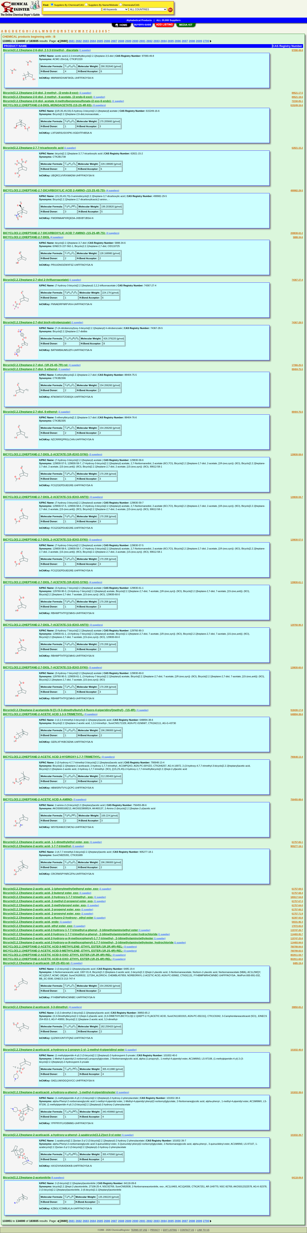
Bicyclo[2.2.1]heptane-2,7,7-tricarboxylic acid (33, 147)
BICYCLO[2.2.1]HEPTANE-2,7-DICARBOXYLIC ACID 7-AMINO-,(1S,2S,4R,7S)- (54, 233)
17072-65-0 (297, 926)
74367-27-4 (297, 280)
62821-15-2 (297, 148)
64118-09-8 (297, 1177)
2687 (114, 41)
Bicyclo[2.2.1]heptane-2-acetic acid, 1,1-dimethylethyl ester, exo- (46, 842)
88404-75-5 (297, 369)
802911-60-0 (296, 959)
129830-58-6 (296, 454)
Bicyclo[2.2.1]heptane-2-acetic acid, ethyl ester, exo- (38, 926)
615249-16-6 (296, 105)
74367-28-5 (297, 322)
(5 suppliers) (57, 1177)
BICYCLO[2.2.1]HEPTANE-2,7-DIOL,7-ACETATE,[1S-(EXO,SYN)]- (45, 667)
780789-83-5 (296, 951)
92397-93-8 (297, 918)
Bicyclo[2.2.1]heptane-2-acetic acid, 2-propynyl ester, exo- (42, 913)
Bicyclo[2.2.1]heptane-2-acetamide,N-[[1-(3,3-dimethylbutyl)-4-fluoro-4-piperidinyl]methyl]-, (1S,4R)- (69, 710)
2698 (192, 41)
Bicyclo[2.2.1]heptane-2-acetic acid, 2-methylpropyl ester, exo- (45, 905)
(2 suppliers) (122, 1092)
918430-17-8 (296, 710)
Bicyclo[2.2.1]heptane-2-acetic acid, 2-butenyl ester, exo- (41, 892)
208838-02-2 (296, 233)
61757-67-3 (297, 901)
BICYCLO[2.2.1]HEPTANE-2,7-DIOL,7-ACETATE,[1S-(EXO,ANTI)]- (46, 624)
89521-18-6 (297, 97)
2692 (149, 41)
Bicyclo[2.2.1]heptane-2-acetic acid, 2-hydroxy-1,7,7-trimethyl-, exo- (48, 897)
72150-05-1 (297, 101)
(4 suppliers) (112, 190)
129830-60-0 (296, 667)
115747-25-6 (296, 938)
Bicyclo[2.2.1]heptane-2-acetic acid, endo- (31, 921)
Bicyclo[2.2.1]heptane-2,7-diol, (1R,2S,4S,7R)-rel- (35, 365)
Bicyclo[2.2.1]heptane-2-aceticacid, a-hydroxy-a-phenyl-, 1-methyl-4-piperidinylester (59, 1092)
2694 (163, 41)
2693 (156, 41)
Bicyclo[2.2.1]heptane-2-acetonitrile (27, 1177)
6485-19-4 (298, 963)
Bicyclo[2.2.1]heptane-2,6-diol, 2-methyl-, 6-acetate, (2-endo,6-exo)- (48, 96)
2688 (121, 41)
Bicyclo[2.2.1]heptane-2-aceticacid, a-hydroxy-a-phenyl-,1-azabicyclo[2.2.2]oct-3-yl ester (62, 1134)
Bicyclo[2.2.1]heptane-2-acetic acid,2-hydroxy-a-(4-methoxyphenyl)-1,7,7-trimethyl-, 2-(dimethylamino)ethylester (78, 938)
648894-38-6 (296, 714)
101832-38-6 (296, 1092)
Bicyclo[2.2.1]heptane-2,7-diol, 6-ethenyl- (30, 411)
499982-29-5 (296, 190)
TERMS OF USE (139, 1230)
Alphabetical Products (139, 20)
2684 (93, 41)
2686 (107, 41)
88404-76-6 (297, 412)
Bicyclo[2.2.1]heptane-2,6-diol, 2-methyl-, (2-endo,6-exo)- (41, 92)
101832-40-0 (296, 1050)
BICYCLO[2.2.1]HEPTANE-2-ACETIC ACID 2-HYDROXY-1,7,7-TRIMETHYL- (52, 756)
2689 (128, 41)
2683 (86, 41)
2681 (71, 41)
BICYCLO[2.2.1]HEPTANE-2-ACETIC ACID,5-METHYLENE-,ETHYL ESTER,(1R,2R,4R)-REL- (63, 946)
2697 (185, 41)
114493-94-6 (296, 942)
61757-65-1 (297, 842)
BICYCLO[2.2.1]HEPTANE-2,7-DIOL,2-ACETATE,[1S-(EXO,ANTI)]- (46, 497)
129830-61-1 (296, 582)
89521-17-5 (297, 93)
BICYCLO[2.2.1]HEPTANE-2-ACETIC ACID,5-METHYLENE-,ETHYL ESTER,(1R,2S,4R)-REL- (63, 950)
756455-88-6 (296, 799)
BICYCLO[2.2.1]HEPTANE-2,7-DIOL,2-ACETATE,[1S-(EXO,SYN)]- (45, 539)
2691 (142, 41)
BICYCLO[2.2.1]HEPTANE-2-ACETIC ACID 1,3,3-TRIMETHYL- (43, 714)
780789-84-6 (296, 947)
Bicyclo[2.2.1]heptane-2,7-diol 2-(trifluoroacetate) (36, 279)
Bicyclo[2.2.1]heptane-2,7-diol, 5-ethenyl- (30, 369)
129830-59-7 (296, 497)
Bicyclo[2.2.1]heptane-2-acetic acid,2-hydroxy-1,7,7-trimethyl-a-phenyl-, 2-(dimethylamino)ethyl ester (70, 930)
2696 (178, 41)
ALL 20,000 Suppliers (168, 20)
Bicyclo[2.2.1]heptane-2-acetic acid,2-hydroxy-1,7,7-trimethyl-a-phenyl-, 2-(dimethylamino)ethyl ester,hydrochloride (80, 934)
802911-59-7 (296, 955)
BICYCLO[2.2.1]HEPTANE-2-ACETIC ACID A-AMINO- (38, 799)
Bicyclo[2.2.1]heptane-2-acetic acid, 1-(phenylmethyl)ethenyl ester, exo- (51, 888)
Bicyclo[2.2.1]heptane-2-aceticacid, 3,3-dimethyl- (35, 1007)
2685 (100, 41)
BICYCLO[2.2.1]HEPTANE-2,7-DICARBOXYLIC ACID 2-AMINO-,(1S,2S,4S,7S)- (54, 190)
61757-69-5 (297, 889)
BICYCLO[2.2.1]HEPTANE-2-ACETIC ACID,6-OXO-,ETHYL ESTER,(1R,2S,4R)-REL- (57, 959)
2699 (199, 41)
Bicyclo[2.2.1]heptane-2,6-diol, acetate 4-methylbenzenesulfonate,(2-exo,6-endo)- (57, 101)
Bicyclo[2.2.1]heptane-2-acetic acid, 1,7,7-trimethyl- (37, 846)
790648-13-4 (296, 757)
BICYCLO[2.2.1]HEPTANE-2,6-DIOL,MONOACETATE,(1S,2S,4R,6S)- (47, 105)
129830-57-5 (296, 540)
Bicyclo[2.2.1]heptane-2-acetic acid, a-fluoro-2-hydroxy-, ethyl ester (48, 917)
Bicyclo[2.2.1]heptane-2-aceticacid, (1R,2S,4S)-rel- (36, 963)
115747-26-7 (296, 930)
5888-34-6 (298, 237)
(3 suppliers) (99, 105)
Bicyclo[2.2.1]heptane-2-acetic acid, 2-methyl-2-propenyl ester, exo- (48, 901)
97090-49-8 (297, 50)
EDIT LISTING (170, 1230)
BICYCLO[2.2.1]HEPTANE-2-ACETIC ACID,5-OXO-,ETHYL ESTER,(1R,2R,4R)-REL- (57, 954)
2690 (135, 41)
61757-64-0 (297, 905)
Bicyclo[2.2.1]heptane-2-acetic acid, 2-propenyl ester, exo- (42, 909)
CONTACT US (187, 1230)
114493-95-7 (296, 934)
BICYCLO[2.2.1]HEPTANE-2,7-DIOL (26, 237)
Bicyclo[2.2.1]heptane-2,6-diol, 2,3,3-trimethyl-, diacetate (40, 50)
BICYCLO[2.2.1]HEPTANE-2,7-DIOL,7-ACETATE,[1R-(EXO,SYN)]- (46, 582)
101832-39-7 (296, 1135)
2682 (78, 41)
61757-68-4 (297, 893)
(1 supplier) (84, 50)
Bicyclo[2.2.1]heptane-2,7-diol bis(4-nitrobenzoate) (37, 322)
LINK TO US (203, 1230)
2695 (171, 41)
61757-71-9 (297, 914)
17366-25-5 (297, 365)
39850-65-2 (297, 1007)
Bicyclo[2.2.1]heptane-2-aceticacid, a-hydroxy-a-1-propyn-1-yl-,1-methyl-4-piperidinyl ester (63, 1049)
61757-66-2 (297, 909)
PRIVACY (155, 1230)
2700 (206, 41)
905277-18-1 (296, 846)
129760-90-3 (296, 625)
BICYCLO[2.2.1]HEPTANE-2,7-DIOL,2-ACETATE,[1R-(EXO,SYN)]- (46, 454)
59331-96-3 (297, 922)
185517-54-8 (296, 897)
